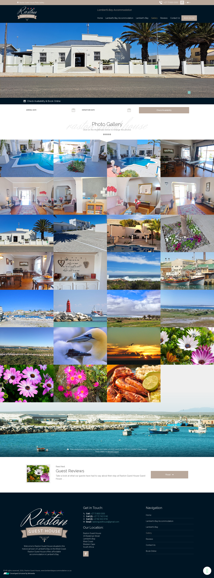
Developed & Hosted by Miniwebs (19, 573)
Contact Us (175, 18)
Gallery (154, 18)
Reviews (164, 18)
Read (167, 474)
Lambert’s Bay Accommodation (119, 18)
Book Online (189, 18)
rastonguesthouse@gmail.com (105, 522)
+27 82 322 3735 (100, 519)
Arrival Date (31, 110)
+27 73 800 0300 (98, 514)
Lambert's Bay (142, 18)
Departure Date (88, 110)
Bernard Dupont (113, 452)
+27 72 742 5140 (100, 516)
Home (100, 18)
